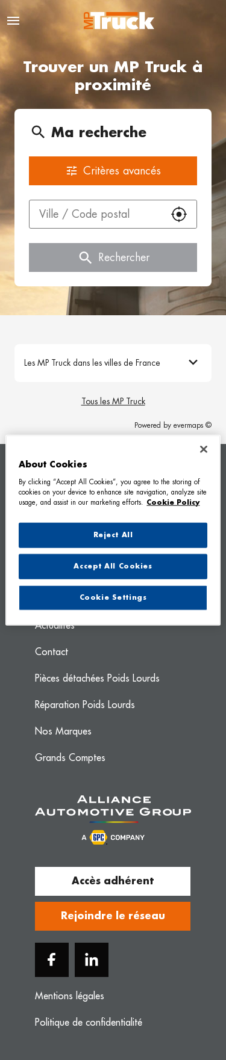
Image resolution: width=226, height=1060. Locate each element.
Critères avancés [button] (113, 170)
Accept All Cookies (113, 565)
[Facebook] (52, 960)
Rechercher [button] (113, 257)
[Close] (203, 449)
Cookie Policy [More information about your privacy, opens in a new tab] (172, 502)
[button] (179, 214)
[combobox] (96, 214)
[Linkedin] (91, 960)
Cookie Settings (113, 597)
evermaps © (193, 425)
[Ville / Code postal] (96, 214)
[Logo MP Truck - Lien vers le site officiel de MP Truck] (119, 20)
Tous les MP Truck (113, 401)
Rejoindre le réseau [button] (113, 916)
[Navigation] (13, 21)
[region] (112, 530)
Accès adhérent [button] (113, 881)
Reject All (113, 535)
